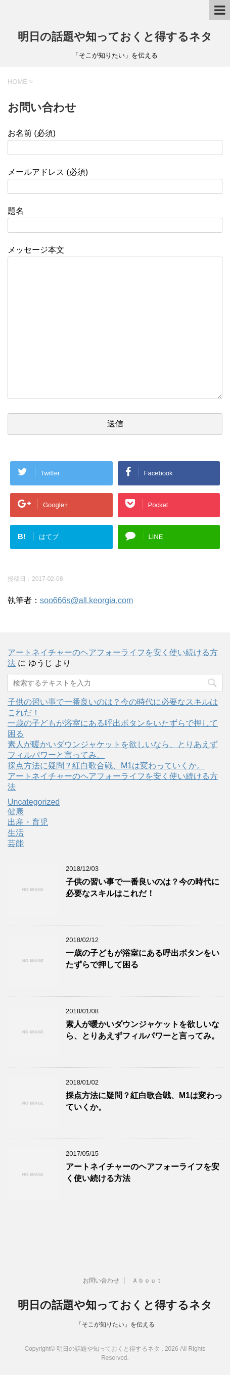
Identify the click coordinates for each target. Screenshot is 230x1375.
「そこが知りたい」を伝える (115, 1324)
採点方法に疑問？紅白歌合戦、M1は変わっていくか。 (106, 765)
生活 (16, 832)
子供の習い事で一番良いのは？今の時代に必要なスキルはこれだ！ (142, 887)
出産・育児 (28, 822)
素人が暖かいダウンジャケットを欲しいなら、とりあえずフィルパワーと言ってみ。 (142, 1030)
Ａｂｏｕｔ (147, 1280)
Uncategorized (34, 802)
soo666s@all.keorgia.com (86, 600)
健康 (16, 811)
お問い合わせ (101, 1280)
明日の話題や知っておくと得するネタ (115, 36)
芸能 (16, 843)
